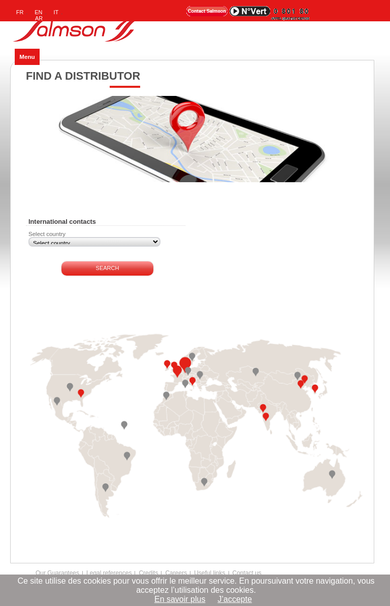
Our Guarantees (57, 573)
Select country (47, 234)
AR (39, 18)
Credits (148, 573)
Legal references (109, 573)
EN (38, 12)
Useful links (209, 573)
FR (20, 12)
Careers (176, 573)
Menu (27, 56)
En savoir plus (180, 599)
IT (56, 12)
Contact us (247, 573)
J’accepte (234, 599)
